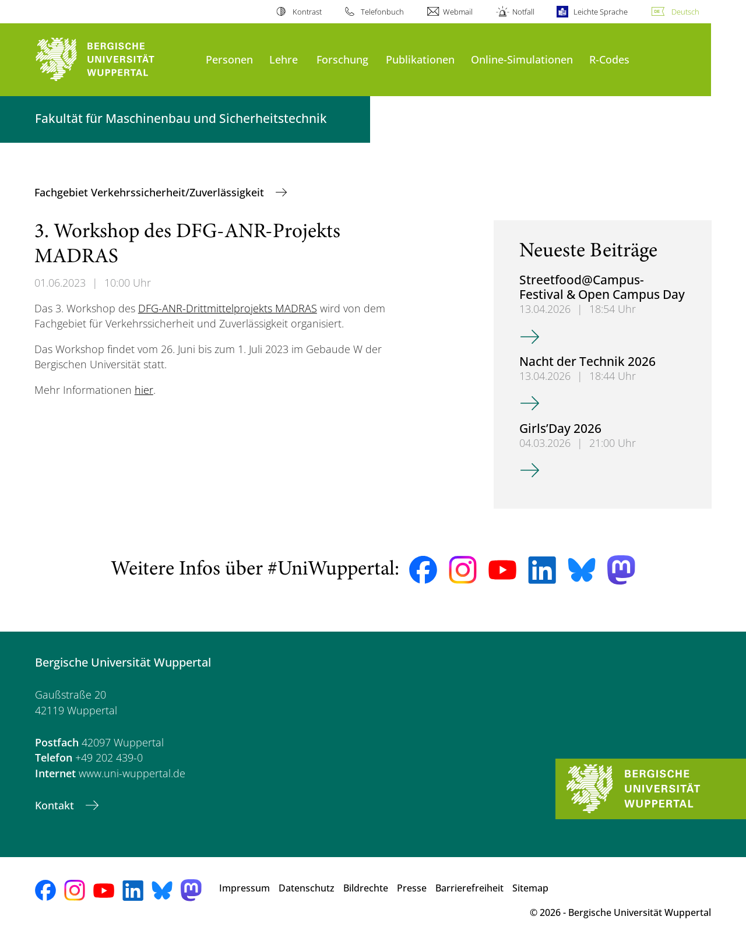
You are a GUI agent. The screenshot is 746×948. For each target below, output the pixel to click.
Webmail (458, 11)
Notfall (523, 11)
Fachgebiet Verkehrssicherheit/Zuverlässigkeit (150, 192)
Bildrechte (365, 888)
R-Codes (609, 59)
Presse (412, 888)
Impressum (244, 888)
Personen (229, 59)
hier (144, 390)
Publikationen (420, 59)
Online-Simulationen (522, 59)
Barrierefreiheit (469, 888)
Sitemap (530, 888)
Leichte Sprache (600, 11)
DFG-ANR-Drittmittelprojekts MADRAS (227, 308)
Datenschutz (307, 888)
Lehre (283, 59)
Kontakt (56, 805)
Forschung (342, 59)
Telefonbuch (382, 11)
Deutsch (685, 11)
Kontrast (307, 11)
